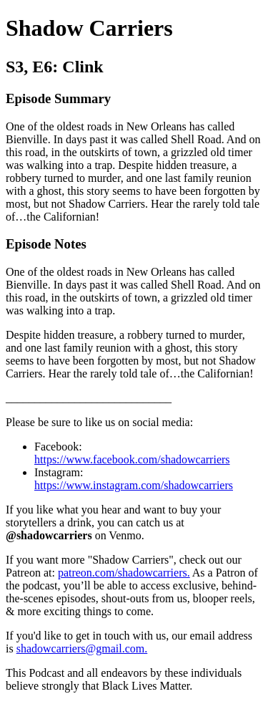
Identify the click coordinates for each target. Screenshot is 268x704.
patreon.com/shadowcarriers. (124, 572)
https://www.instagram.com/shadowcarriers (133, 485)
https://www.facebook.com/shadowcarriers (132, 459)
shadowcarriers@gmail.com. (82, 648)
